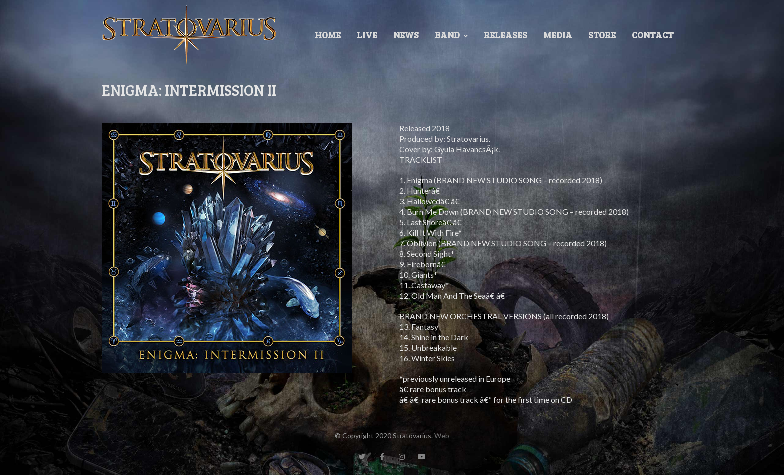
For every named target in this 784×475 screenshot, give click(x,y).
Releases (506, 35)
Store (602, 35)
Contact (653, 35)
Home (328, 35)
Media (558, 35)
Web (442, 436)
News (406, 35)
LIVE (367, 35)
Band (451, 35)
